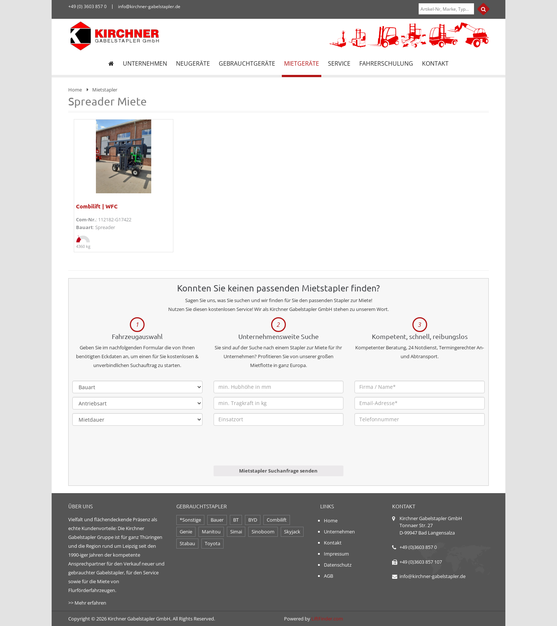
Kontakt (333, 542)
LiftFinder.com (327, 618)
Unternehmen (339, 531)
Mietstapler (104, 89)
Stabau (187, 543)
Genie (186, 531)
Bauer (217, 519)
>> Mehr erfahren (87, 602)
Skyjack (292, 531)
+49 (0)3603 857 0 (418, 547)
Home (75, 89)
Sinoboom (263, 531)
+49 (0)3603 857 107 (420, 561)
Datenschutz (338, 564)
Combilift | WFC (97, 206)
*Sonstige (190, 519)
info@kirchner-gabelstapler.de (432, 576)
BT (236, 519)
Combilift (277, 519)
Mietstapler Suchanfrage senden (278, 470)
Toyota (212, 543)
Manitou (211, 531)
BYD (252, 519)
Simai (236, 531)
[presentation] (270, 451)
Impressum (336, 553)
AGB (328, 576)
